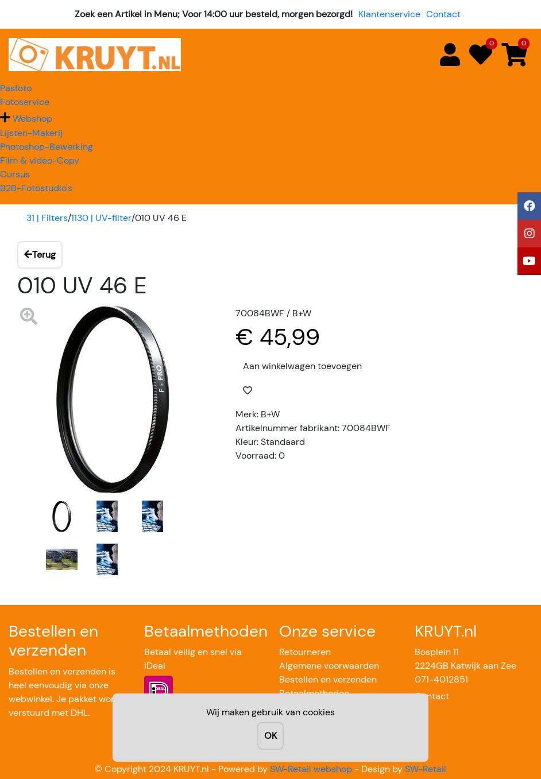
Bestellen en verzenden (328, 679)
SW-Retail (425, 769)
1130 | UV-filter (101, 218)
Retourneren (305, 652)
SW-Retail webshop (311, 769)
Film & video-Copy (39, 160)
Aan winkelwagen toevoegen (302, 366)
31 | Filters (47, 218)
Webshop (32, 119)
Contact (443, 14)
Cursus (15, 174)
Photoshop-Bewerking (46, 147)
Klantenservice (389, 14)
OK (270, 736)
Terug (40, 255)
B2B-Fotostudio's (36, 188)
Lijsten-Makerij (31, 133)
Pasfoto (16, 88)
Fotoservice (24, 102)
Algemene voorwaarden (329, 666)
